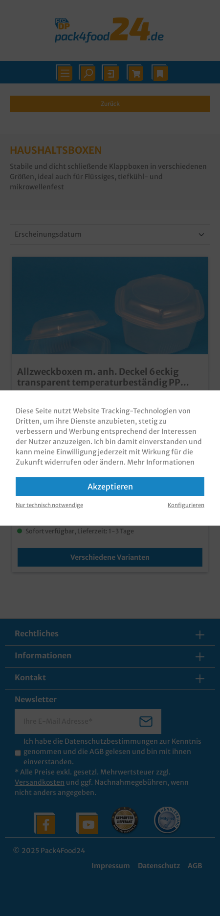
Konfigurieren (186, 505)
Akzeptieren (110, 486)
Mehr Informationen (161, 462)
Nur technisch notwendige (49, 505)
